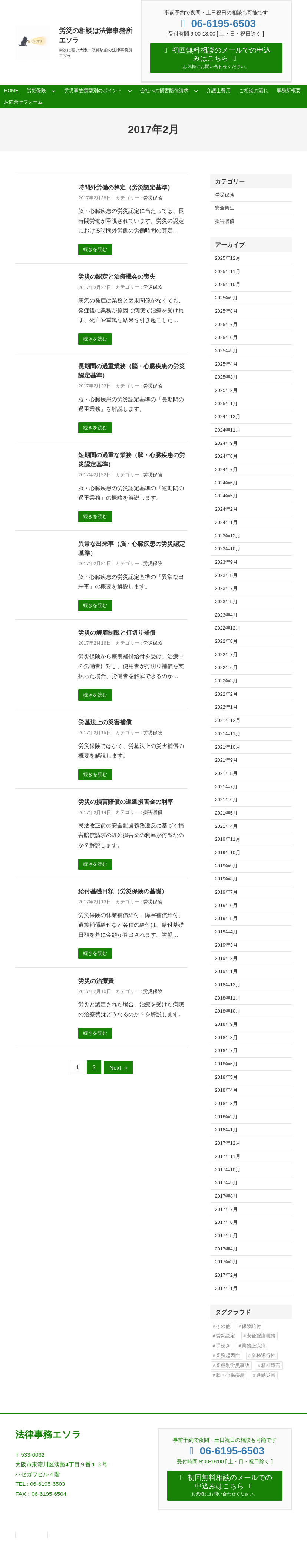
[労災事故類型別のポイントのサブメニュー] (130, 90)
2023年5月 (226, 601)
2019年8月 (226, 879)
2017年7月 (226, 1209)
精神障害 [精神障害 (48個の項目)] (270, 1365)
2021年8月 (226, 773)
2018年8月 (226, 1037)
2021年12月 (227, 720)
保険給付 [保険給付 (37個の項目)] (251, 1326)
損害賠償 (152, 812)
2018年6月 (226, 1064)
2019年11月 (227, 839)
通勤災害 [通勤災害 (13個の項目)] (265, 1375)
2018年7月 (226, 1050)
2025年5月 (226, 350)
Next (118, 1067)
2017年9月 (226, 1182)
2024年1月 (226, 522)
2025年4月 (226, 364)
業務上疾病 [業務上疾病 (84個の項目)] (254, 1346)
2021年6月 (226, 799)
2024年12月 (227, 416)
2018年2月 (226, 1116)
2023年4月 (226, 615)
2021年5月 (226, 813)
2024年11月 (227, 430)
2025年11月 (227, 271)
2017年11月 (227, 1156)
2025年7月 (226, 324)
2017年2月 (226, 1275)
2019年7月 (226, 892)
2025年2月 (226, 390)
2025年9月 (226, 298)
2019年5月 (226, 918)
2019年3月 (226, 945)
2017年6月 (226, 1222)
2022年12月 (227, 628)
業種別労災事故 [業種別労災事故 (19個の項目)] (233, 1365)
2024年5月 (226, 495)
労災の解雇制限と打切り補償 (116, 632)
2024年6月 (226, 483)
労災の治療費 (96, 980)
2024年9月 (226, 443)
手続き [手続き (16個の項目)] (223, 1346)
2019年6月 (226, 905)
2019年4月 (226, 931)
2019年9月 (226, 866)
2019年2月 (226, 958)
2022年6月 (226, 667)
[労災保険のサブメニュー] (53, 90)
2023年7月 (226, 588)
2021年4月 (226, 826)
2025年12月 (227, 258)
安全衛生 (224, 208)
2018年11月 (227, 998)
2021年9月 (226, 760)
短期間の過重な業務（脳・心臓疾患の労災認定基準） (131, 459)
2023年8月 (226, 575)
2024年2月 (226, 509)
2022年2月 (226, 694)
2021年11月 (227, 733)
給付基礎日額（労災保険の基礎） (122, 891)
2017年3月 (226, 1262)
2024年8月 (226, 456)
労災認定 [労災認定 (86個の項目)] (225, 1336)
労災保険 (152, 198)
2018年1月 (226, 1129)
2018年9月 (226, 1024)
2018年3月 (226, 1103)
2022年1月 (226, 707)
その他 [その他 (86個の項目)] (223, 1326)
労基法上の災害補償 (105, 722)
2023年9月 (226, 562)
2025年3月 (226, 377)
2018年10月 (227, 1011)
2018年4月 (226, 1090)
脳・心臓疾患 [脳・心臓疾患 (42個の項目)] (230, 1375)
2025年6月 (226, 337)
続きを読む (95, 249)
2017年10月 (227, 1169)
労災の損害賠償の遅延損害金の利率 (125, 801)
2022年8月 (226, 641)
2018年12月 (227, 984)
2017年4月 (226, 1249)
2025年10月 (227, 284)
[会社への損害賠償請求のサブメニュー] (196, 90)
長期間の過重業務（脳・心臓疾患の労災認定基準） (131, 371)
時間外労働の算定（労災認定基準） (125, 187)
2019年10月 (227, 852)
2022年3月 (226, 681)
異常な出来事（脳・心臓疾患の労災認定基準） (131, 548)
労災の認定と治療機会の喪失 (116, 276)
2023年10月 (227, 548)
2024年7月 (226, 469)
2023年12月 (227, 535)
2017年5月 (226, 1235)
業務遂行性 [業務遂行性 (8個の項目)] (263, 1355)
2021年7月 (226, 786)
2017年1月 (226, 1288)
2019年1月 (226, 971)
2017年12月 (227, 1143)
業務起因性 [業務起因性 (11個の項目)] (228, 1355)
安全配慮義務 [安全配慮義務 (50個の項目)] (261, 1336)
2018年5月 (226, 1077)
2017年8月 (226, 1196)
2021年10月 (227, 747)
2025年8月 (226, 311)
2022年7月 (226, 654)
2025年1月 (226, 403)
